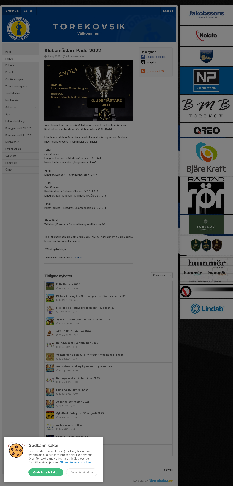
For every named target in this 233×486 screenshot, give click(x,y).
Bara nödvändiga (82, 472)
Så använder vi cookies (75, 462)
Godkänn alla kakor (46, 472)
